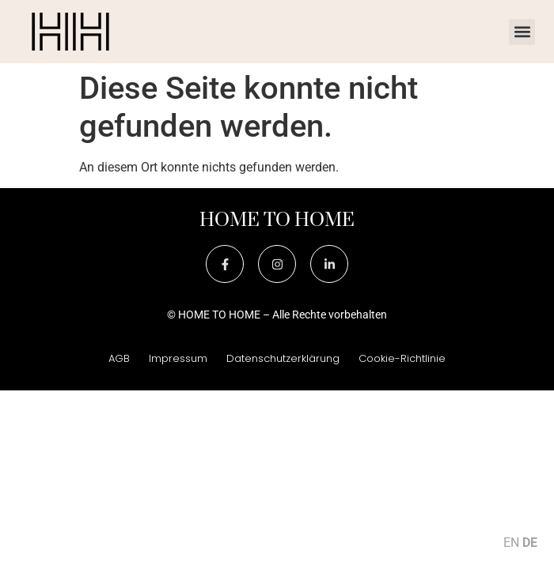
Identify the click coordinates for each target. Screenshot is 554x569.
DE (529, 542)
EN (511, 542)
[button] (522, 32)
